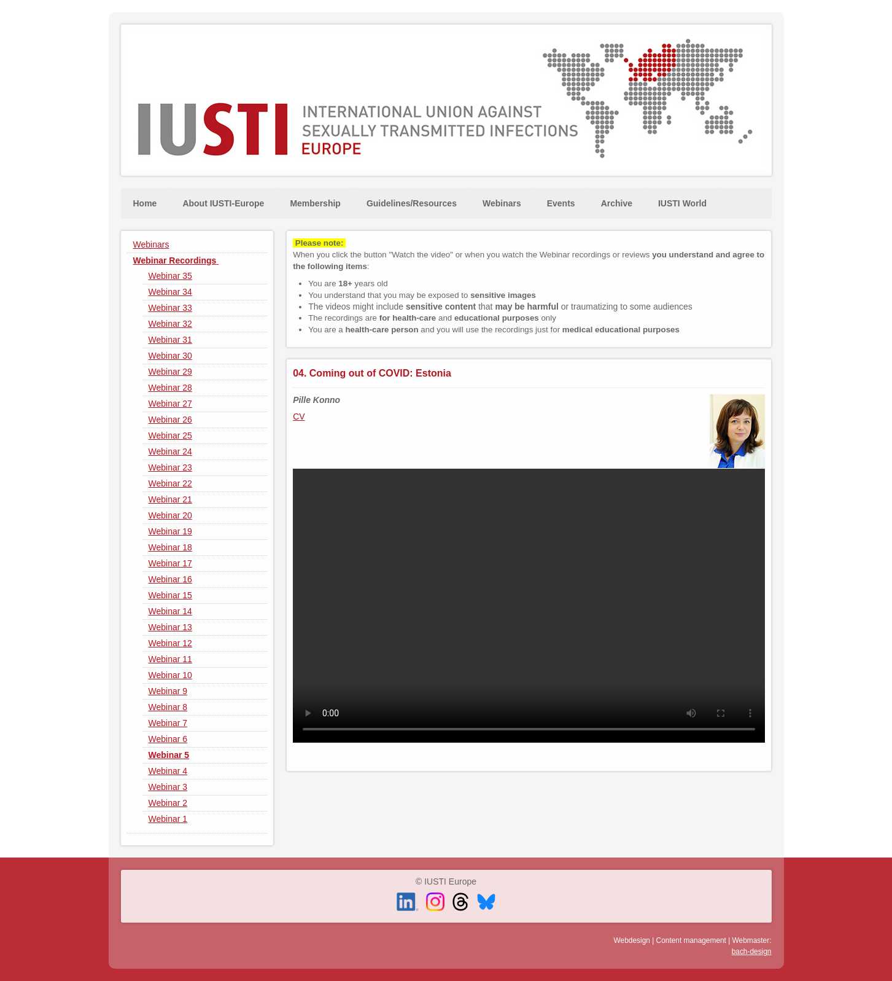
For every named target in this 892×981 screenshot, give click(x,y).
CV (298, 416)
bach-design (752, 951)
